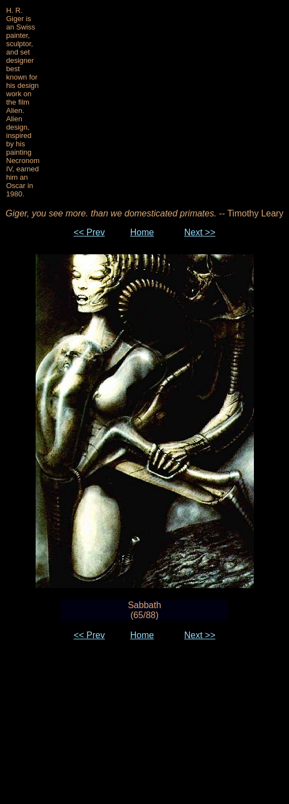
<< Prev (89, 232)
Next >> (199, 232)
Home (142, 232)
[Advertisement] (164, 102)
